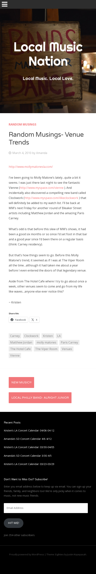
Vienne (15, 355)
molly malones (46, 342)
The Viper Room (46, 349)
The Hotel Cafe (20, 349)
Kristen (48, 336)
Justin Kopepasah (76, 554)
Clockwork (31, 336)
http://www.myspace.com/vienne (42, 188)
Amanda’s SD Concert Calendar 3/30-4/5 (28, 455)
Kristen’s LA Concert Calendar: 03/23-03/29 (29, 464)
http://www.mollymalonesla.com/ (31, 167)
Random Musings (22, 124)
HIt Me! (13, 523)
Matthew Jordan (21, 342)
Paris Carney (69, 342)
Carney (15, 336)
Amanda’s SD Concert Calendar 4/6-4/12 (28, 439)
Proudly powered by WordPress (26, 554)
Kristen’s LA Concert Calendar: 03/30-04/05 (29, 447)
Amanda (41, 153)
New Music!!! (21, 382)
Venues (67, 349)
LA (59, 336)
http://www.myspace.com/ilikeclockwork (51, 198)
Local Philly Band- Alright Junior (40, 398)
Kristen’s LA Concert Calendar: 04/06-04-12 (29, 430)
